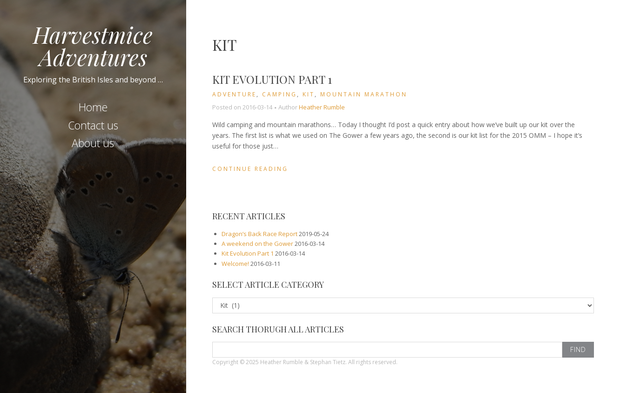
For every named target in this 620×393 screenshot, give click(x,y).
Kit (309, 94)
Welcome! (235, 263)
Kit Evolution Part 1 (272, 79)
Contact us (93, 125)
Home (93, 107)
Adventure (234, 94)
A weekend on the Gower (257, 243)
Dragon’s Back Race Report (259, 234)
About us (93, 143)
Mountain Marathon (363, 94)
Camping (279, 94)
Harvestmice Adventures (93, 46)
